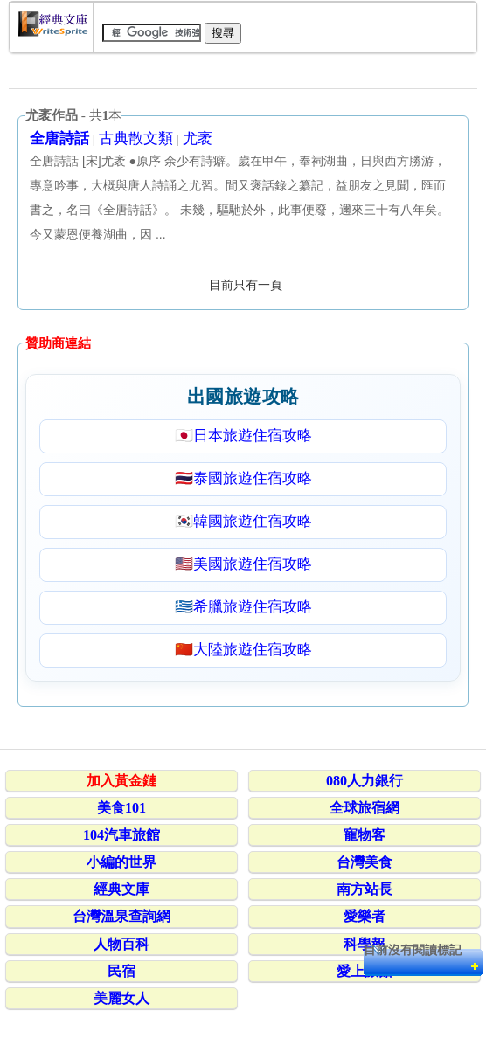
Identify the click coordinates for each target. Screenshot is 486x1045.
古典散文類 (136, 138)
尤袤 (197, 138)
